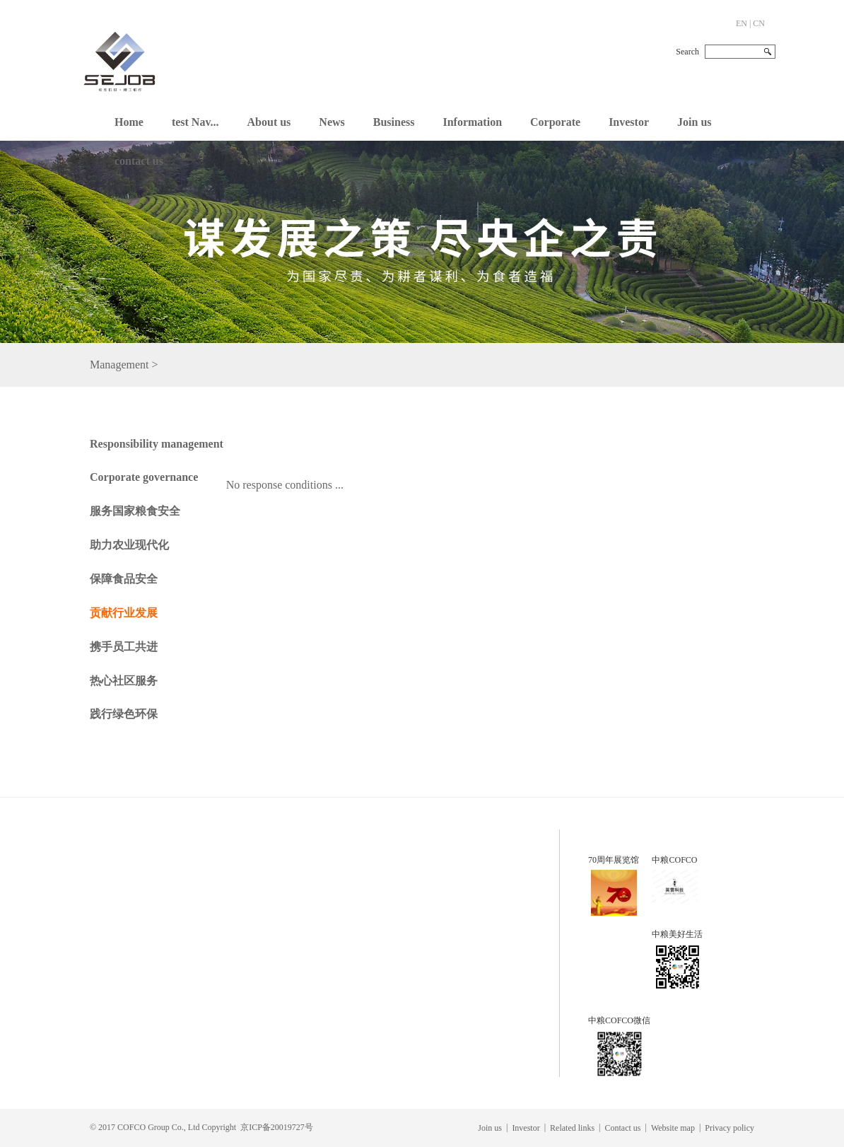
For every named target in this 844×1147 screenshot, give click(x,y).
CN (759, 23)
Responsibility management (156, 444)
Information (472, 122)
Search (687, 52)
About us (269, 122)
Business (394, 122)
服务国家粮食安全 (135, 511)
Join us (694, 122)
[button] (269, 119)
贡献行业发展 (124, 613)
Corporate (555, 122)
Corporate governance (144, 477)
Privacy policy (729, 1128)
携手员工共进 (124, 647)
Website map (673, 1128)
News (331, 122)
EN (741, 23)
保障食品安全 (124, 579)
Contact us (623, 1128)
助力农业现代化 (129, 545)
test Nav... (195, 122)
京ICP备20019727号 (276, 1127)
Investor (629, 122)
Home (129, 122)
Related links (572, 1128)
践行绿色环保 (124, 714)
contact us (139, 161)
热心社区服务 (124, 681)
